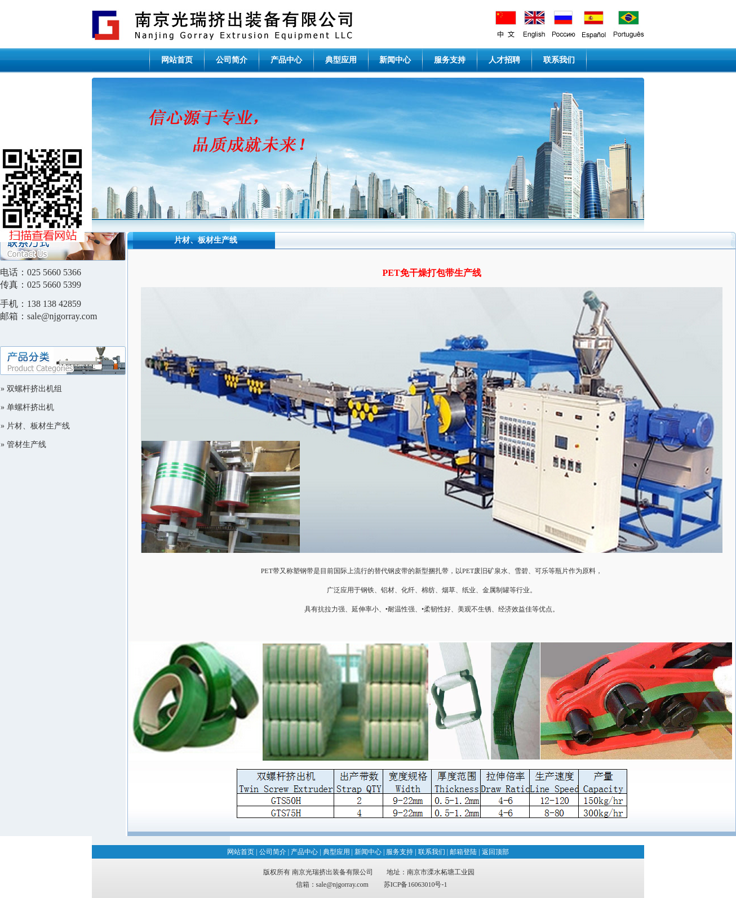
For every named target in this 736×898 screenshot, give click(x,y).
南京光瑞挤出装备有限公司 (332, 872)
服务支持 (449, 60)
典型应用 (341, 60)
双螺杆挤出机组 (34, 389)
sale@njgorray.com (342, 884)
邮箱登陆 (463, 852)
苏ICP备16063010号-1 (415, 884)
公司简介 (231, 60)
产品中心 (286, 60)
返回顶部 (495, 852)
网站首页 (177, 60)
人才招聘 (504, 60)
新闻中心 (395, 60)
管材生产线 (26, 444)
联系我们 (559, 60)
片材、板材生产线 (38, 426)
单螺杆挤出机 (30, 407)
